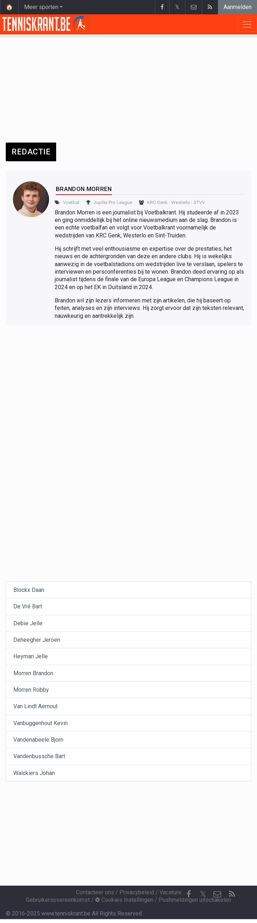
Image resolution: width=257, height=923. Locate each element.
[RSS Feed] (232, 894)
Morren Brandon (33, 673)
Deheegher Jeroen (36, 639)
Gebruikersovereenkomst (58, 899)
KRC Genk (157, 202)
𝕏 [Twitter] (203, 894)
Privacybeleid (137, 892)
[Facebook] (188, 894)
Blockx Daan (28, 589)
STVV (199, 202)
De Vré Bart (27, 606)
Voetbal (71, 202)
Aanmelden (238, 7)
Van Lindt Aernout (35, 706)
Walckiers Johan (34, 773)
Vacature (170, 892)
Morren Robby (31, 689)
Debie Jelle (27, 623)
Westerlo (180, 202)
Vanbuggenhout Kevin (40, 723)
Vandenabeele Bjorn (38, 739)
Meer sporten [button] (41, 7)
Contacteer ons (95, 892)
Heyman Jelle (30, 656)
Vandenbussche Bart (39, 756)
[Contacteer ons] (217, 894)
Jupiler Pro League (113, 202)
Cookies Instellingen (124, 899)
